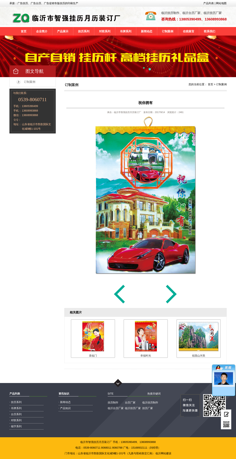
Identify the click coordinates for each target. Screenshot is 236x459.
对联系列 (104, 31)
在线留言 (188, 31)
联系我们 (209, 31)
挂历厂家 (147, 408)
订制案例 (167, 31)
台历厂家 (130, 402)
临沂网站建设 (163, 453)
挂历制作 (113, 402)
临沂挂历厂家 (133, 408)
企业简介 (41, 31)
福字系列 (16, 426)
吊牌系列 (125, 31)
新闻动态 (146, 31)
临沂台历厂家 (116, 408)
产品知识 (65, 408)
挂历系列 (83, 31)
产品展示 (62, 31)
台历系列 (16, 414)
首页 (23, 31)
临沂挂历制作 (150, 402)
